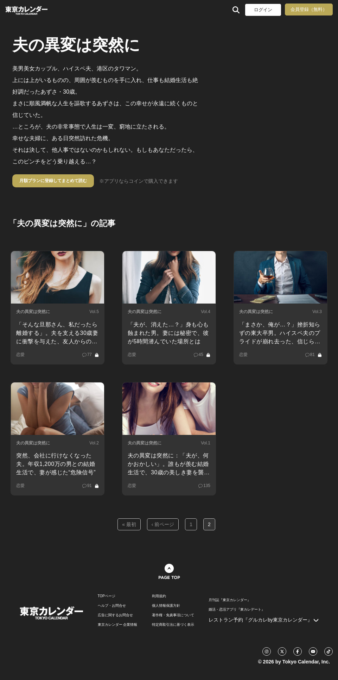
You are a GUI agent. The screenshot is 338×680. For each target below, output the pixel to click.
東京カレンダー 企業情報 (118, 624)
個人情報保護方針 (166, 605)
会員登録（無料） (309, 9)
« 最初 (129, 524)
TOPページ (106, 596)
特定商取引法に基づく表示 (173, 624)
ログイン (263, 9)
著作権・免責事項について (173, 615)
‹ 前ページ (163, 524)
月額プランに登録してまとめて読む (53, 180)
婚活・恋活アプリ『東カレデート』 (237, 609)
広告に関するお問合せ (115, 615)
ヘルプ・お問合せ (112, 605)
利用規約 (159, 596)
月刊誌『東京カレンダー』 (230, 600)
